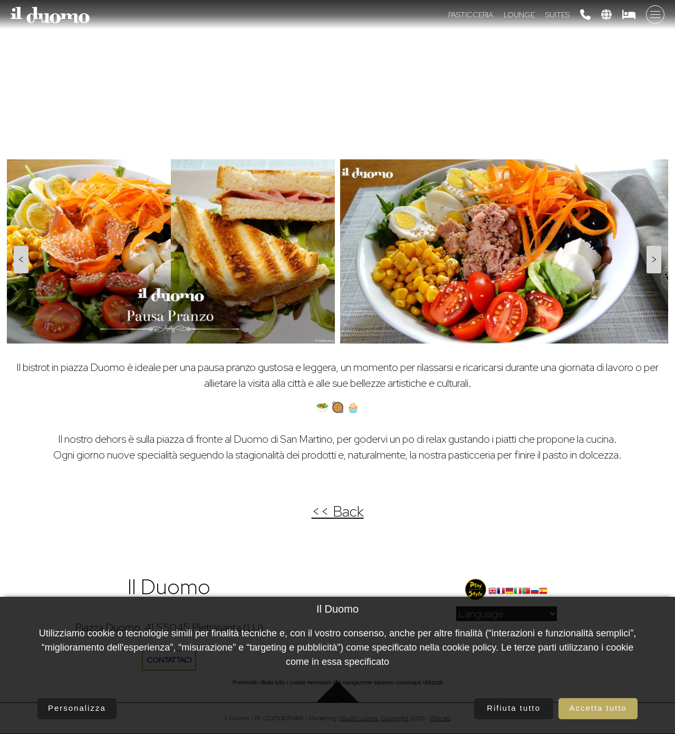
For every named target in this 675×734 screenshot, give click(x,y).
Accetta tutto (597, 707)
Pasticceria (470, 15)
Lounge (519, 15)
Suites (557, 15)
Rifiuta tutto (514, 707)
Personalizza (77, 707)
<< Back (338, 511)
